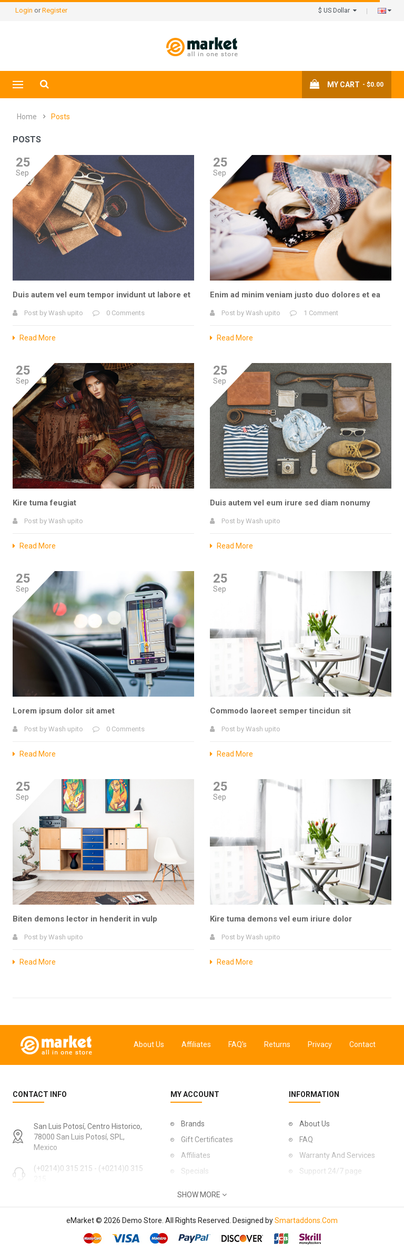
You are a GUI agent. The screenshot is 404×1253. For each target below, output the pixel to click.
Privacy (320, 1044)
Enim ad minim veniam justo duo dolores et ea (295, 294)
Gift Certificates (207, 1139)
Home (27, 116)
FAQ (306, 1139)
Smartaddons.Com (306, 1220)
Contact (362, 1044)
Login (24, 10)
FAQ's (237, 1044)
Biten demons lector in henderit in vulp (85, 919)
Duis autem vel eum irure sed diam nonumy (290, 503)
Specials (195, 1171)
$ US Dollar (337, 10)
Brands (193, 1124)
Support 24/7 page (330, 1171)
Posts (60, 116)
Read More (34, 338)
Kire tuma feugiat (44, 503)
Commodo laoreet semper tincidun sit (280, 711)
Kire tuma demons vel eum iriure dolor (281, 919)
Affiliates (196, 1044)
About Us (149, 1044)
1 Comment (321, 313)
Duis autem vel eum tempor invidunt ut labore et (101, 294)
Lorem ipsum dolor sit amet (64, 711)
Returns (277, 1044)
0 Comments (125, 313)
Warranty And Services (337, 1155)
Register (54, 10)
